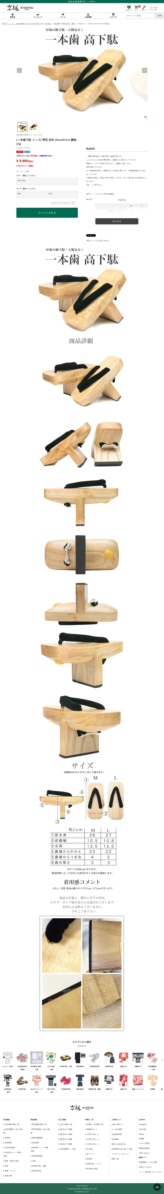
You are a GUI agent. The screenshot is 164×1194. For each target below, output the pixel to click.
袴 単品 (89, 1149)
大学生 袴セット (92, 1134)
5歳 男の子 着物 (65, 1139)
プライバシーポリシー (120, 1154)
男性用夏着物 (37, 1138)
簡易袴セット (91, 1129)
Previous (19, 70)
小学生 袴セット (92, 1144)
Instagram (143, 1124)
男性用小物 (36, 1171)
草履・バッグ (9, 1171)
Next (144, 70)
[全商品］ (48, 24)
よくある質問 (116, 1129)
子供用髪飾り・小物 (66, 1149)
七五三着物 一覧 (65, 1124)
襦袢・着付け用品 (11, 1161)
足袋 (5, 1166)
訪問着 (6, 1138)
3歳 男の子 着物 (65, 1134)
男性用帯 (35, 1143)
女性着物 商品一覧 (11, 1124)
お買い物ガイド (117, 1124)
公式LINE (142, 1129)
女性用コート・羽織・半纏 (13, 1154)
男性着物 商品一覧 (39, 1124)
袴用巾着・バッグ (93, 1164)
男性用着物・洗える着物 (40, 1131)
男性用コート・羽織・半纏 (40, 1149)
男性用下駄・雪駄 (68, 24)
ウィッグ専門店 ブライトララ (150, 1172)
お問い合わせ (144, 1153)
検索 (159, 16)
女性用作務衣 (9, 1148)
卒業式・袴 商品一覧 (94, 1124)
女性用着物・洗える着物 (13, 1131)
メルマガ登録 (144, 1143)
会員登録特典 (116, 1134)
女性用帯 (7, 1143)
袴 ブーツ (89, 1154)
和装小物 (7, 1176)
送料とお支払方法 (118, 1144)
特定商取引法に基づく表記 (122, 1149)
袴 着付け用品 (91, 1169)
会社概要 (115, 1139)
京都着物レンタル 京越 (148, 1162)
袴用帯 (88, 1159)
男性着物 (57, 24)
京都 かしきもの (145, 1167)
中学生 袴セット (92, 1139)
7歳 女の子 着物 (65, 1144)
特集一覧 (115, 1159)
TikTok (141, 1134)
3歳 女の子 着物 (65, 1129)
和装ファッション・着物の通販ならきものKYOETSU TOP (23, 24)
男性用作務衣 (37, 1156)
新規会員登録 (144, 1148)
